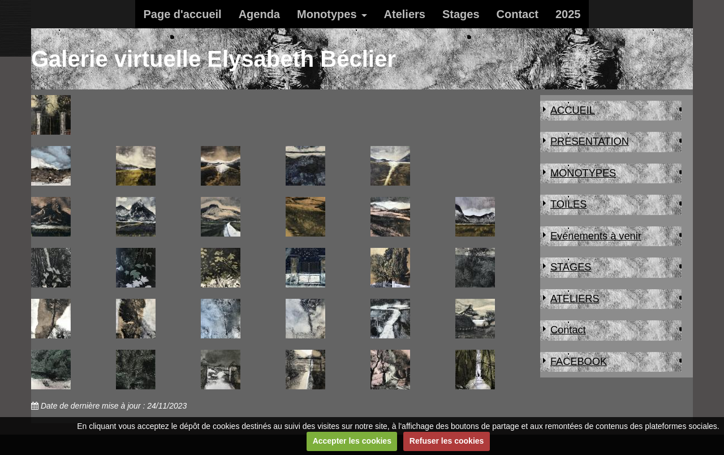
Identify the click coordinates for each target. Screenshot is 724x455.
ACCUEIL (572, 110)
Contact (517, 14)
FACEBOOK (578, 361)
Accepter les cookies (352, 440)
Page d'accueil (183, 14)
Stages (461, 14)
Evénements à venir (595, 236)
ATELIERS (575, 298)
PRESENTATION (589, 141)
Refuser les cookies (447, 440)
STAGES (570, 267)
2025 (568, 14)
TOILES (568, 204)
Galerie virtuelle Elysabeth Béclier (213, 58)
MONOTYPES (583, 173)
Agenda (259, 14)
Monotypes (327, 14)
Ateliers (404, 14)
